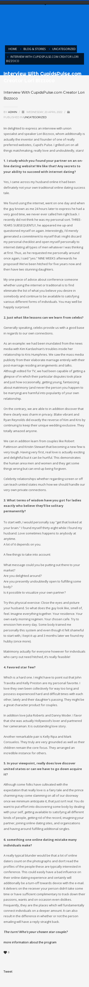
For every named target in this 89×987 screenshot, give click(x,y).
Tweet (8, 971)
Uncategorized (35, 117)
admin (13, 112)
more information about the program (30, 942)
